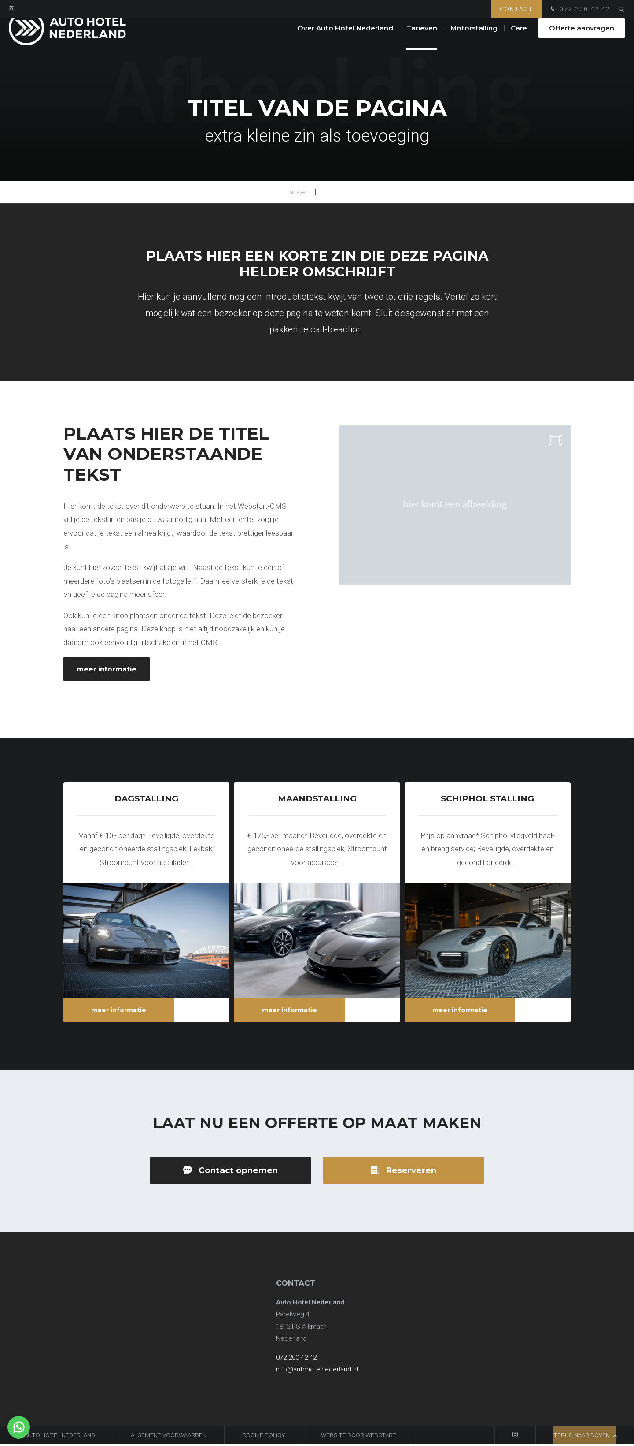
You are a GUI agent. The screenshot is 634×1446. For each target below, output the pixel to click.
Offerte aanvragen (581, 39)
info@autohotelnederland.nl (317, 1372)
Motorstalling (474, 39)
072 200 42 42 (579, 9)
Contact (516, 8)
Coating (335, 191)
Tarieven (421, 39)
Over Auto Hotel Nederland (345, 39)
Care (519, 39)
